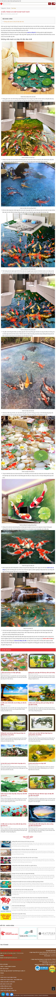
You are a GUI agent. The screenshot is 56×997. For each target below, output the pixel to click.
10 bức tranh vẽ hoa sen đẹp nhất (37, 763)
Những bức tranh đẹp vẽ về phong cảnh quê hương (41, 672)
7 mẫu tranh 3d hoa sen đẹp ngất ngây (11, 672)
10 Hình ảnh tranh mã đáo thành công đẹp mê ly (13, 763)
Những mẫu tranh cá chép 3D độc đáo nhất (14, 21)
